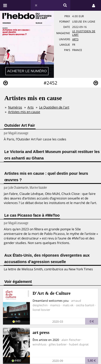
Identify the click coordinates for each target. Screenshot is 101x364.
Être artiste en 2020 (46, 340)
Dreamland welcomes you (51, 301)
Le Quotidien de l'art (54, 107)
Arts (75, 39)
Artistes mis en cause (24, 112)
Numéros (15, 107)
